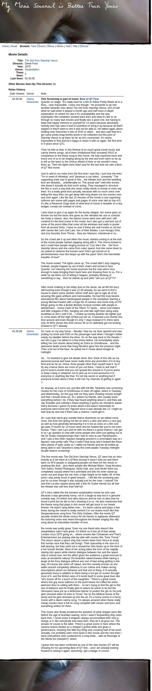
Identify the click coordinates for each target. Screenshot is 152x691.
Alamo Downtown (33, 100)
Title (75, 46)
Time (33, 46)
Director (84, 46)
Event (41, 46)
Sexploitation (32, 69)
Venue (50, 46)
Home (5, 46)
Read (14, 46)
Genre (60, 46)
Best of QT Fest (89, 98)
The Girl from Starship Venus (41, 60)
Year (68, 46)
